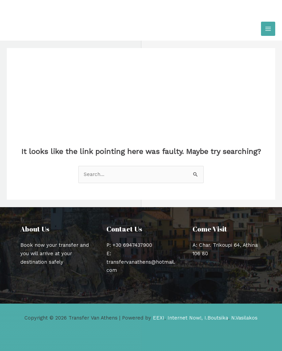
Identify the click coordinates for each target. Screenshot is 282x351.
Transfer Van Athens (59, 28)
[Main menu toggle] (268, 29)
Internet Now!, (185, 318)
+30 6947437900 (132, 245)
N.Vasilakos (244, 318)
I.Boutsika (216, 318)
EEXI (158, 318)
